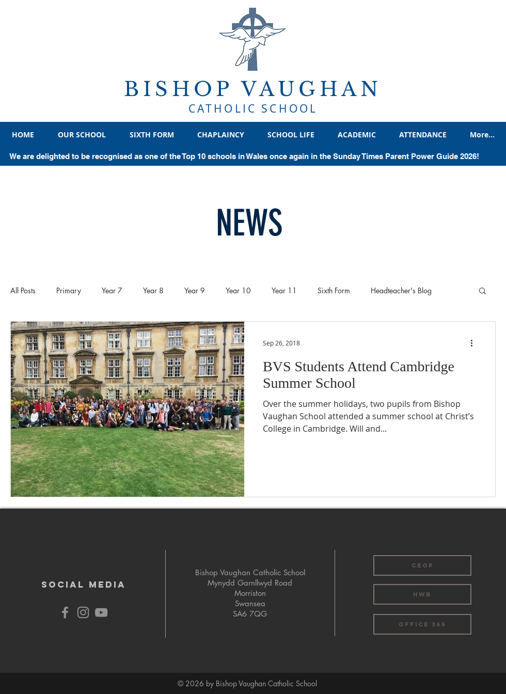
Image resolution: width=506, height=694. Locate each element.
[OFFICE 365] (422, 624)
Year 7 (112, 290)
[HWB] (422, 594)
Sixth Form (334, 290)
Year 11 (284, 290)
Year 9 (194, 290)
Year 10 (238, 290)
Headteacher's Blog (401, 290)
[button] (482, 291)
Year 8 (153, 290)
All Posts (23, 290)
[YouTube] (101, 612)
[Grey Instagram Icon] (83, 612)
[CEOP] (422, 565)
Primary (68, 290)
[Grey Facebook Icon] (65, 612)
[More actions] (475, 343)
